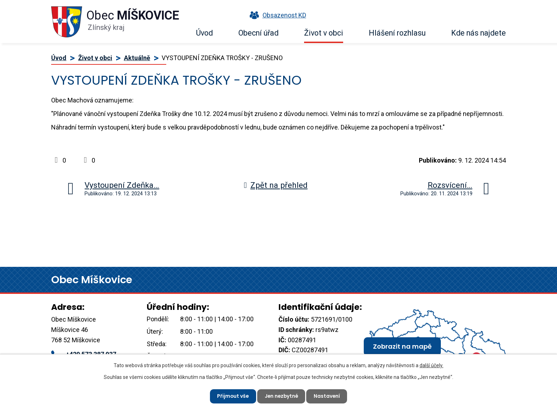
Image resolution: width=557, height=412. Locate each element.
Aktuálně (137, 58)
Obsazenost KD (276, 15)
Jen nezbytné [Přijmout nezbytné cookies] (281, 396)
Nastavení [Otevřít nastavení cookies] (328, 396)
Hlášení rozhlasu (397, 32)
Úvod (204, 32)
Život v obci (323, 32)
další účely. (431, 365)
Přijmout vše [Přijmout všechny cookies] (232, 396)
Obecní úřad (258, 32)
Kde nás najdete (478, 32)
